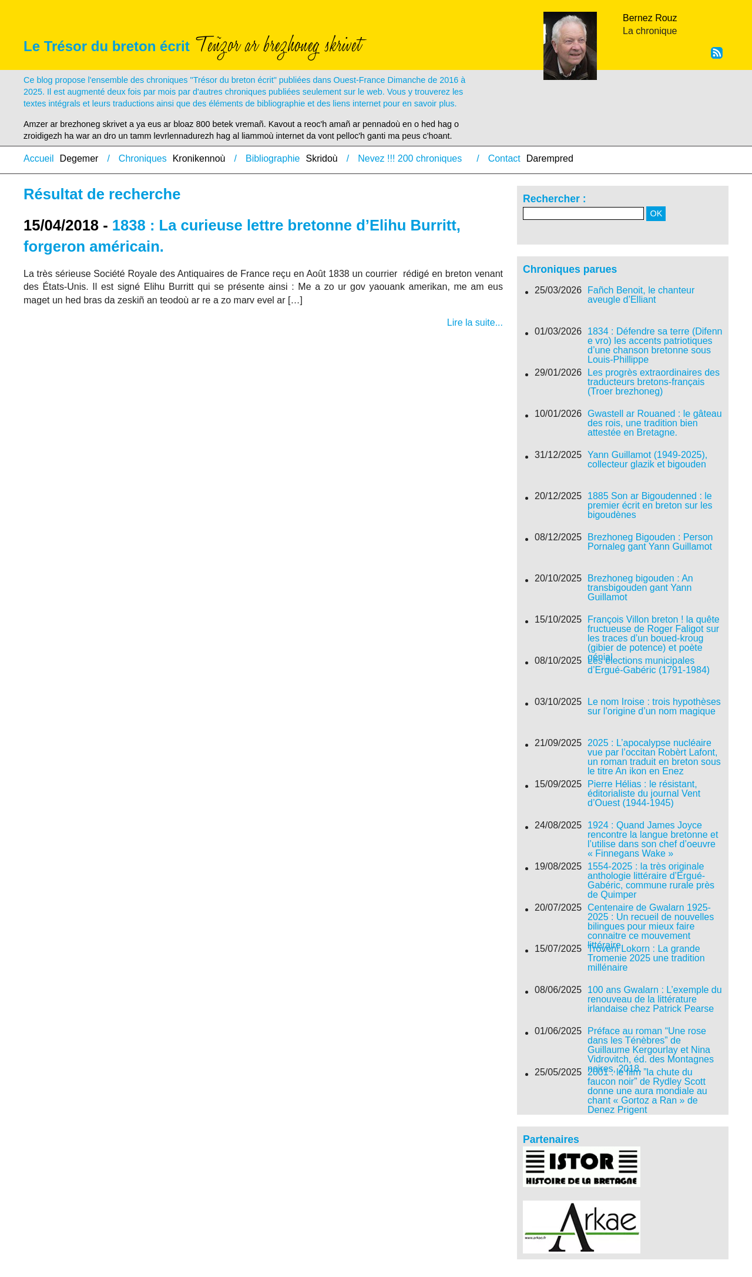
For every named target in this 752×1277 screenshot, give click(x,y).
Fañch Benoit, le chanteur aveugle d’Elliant (641, 295)
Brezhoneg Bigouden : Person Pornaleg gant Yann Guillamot (650, 542)
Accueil (39, 158)
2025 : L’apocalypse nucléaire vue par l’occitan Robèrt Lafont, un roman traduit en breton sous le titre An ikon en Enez (654, 757)
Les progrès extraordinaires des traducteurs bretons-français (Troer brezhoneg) (654, 382)
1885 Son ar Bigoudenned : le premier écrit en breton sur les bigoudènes (650, 506)
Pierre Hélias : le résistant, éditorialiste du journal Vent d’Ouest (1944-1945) (644, 794)
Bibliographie (273, 158)
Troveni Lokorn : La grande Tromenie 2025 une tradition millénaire (646, 958)
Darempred (549, 158)
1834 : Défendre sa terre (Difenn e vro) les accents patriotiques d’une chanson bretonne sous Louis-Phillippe (655, 346)
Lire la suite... (475, 322)
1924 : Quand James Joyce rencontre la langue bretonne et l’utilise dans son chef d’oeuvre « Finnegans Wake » (653, 839)
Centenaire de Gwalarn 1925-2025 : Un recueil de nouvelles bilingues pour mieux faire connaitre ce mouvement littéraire (651, 926)
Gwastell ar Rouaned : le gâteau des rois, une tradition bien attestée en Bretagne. (655, 423)
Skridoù (321, 158)
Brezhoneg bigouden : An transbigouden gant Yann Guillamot (640, 588)
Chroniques (143, 158)
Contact (504, 158)
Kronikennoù (199, 158)
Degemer (79, 158)
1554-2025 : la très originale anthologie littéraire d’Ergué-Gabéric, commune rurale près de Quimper (651, 881)
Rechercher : (554, 199)
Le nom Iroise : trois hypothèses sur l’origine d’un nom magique (654, 706)
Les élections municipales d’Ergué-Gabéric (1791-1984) (649, 665)
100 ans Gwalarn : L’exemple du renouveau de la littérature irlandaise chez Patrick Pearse (655, 999)
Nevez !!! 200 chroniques (410, 158)
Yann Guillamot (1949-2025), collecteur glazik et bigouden (647, 459)
